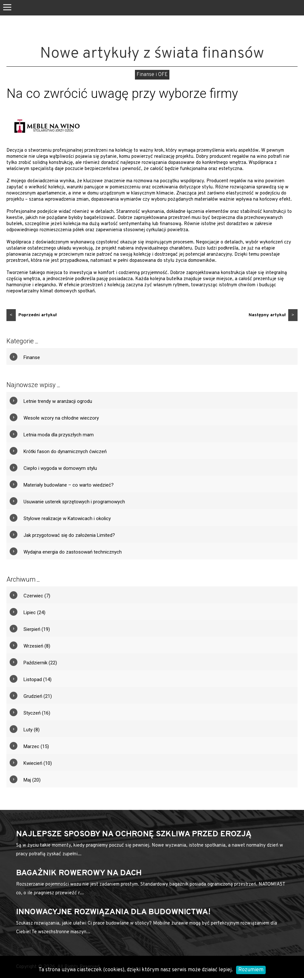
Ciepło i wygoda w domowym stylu (60, 468)
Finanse (32, 357)
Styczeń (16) (37, 713)
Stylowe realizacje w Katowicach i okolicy (67, 518)
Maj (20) (32, 780)
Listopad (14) (38, 679)
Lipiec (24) (34, 612)
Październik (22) (40, 663)
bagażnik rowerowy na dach (79, 873)
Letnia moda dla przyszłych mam (59, 435)
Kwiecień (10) (38, 763)
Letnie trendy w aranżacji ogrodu (58, 401)
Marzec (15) (36, 746)
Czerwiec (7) (37, 596)
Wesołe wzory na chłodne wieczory (61, 418)
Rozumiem (250, 970)
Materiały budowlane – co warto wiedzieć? (69, 485)
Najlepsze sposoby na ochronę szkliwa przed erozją (134, 834)
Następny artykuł (273, 315)
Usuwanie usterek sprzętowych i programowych (74, 502)
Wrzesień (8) (37, 646)
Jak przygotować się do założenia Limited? (69, 535)
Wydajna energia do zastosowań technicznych (73, 552)
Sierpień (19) (37, 629)
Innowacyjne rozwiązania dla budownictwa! (113, 912)
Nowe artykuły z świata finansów (152, 53)
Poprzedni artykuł (31, 315)
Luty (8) (32, 730)
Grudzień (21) (38, 696)
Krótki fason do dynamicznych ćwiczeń (65, 451)
